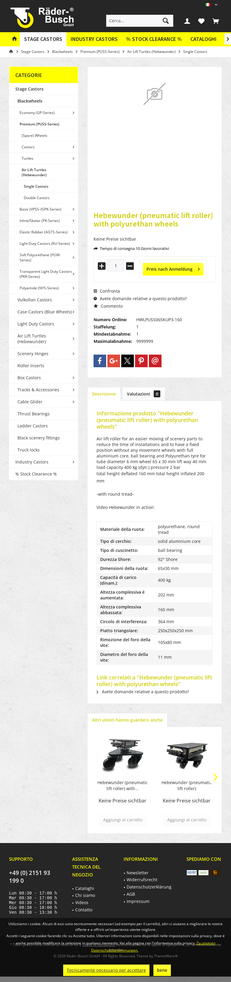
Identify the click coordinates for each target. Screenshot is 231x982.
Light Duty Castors (35, 324)
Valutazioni (143, 393)
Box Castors (29, 377)
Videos (81, 902)
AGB (131, 894)
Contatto (83, 910)
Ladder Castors (32, 426)
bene (162, 970)
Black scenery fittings (38, 438)
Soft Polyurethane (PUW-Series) (40, 257)
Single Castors (36, 186)
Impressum (138, 901)
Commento (108, 306)
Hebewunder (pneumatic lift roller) (187, 785)
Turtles (27, 158)
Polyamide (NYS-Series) (39, 288)
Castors (28, 146)
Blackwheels (29, 101)
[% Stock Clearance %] (154, 39)
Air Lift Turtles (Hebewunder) (34, 172)
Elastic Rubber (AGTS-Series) (44, 232)
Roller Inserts (30, 365)
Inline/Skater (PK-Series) (40, 220)
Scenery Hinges (32, 353)
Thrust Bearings (33, 414)
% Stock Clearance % (36, 474)
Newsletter (138, 873)
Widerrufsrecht (142, 879)
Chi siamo (85, 895)
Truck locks (28, 450)
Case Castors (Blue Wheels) (44, 312)
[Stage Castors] (43, 39)
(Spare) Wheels (34, 135)
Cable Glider (29, 402)
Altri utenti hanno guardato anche (127, 720)
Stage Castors (29, 89)
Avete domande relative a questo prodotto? (140, 298)
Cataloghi (203, 38)
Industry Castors (31, 462)
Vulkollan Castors (34, 300)
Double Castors (37, 197)
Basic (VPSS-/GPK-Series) (40, 209)
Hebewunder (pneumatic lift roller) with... (122, 785)
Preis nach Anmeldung (173, 268)
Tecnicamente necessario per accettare (106, 970)
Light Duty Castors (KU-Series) (45, 243)
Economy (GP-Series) (37, 112)
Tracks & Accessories (38, 389)
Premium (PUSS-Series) (39, 124)
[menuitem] (215, 21)
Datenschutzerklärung (149, 887)
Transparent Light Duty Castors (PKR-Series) (46, 274)
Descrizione (104, 394)
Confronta (107, 291)
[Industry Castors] (94, 39)
